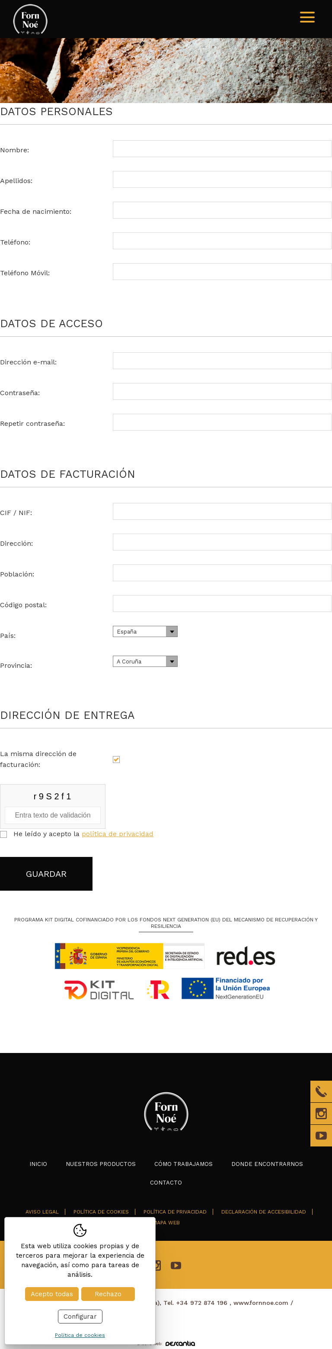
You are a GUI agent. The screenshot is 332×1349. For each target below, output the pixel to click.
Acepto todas (52, 1294)
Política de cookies (101, 1212)
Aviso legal (42, 1212)
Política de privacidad (175, 1212)
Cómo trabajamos (183, 1164)
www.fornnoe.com (260, 1302)
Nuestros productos (101, 1164)
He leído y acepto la (83, 834)
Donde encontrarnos (267, 1164)
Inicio (38, 1164)
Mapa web (166, 1223)
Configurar (80, 1316)
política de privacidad (117, 834)
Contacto (166, 1182)
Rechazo (108, 1294)
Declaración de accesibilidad (263, 1212)
